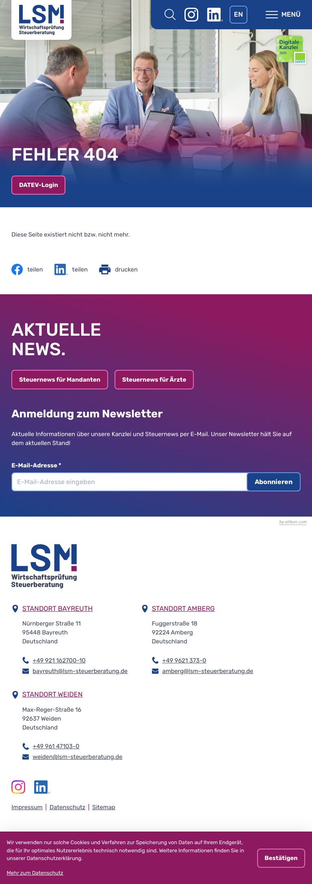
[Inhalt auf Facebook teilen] (27, 269)
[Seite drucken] (118, 269)
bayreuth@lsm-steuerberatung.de (80, 671)
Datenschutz (67, 807)
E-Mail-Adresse (36, 465)
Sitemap (103, 807)
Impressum (27, 807)
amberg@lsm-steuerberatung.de (207, 671)
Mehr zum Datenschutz (35, 873)
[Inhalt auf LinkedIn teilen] (71, 269)
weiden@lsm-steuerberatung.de (77, 756)
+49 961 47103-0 (55, 746)
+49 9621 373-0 (184, 660)
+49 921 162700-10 (58, 660)
